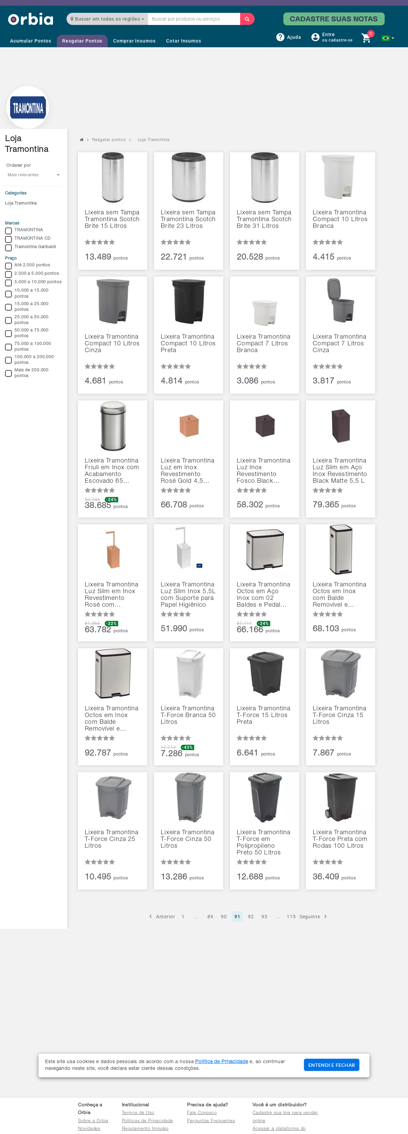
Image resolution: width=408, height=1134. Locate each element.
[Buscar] (247, 19)
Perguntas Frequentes (211, 1121)
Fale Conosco (202, 1113)
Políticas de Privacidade (147, 1121)
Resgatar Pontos (82, 41)
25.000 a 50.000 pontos (27, 320)
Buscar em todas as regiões (107, 19)
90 (224, 916)
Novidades (89, 1129)
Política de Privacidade (221, 1062)
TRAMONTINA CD (27, 239)
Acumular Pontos (30, 41)
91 (237, 916)
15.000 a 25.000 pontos (27, 307)
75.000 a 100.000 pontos (28, 347)
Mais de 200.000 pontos (27, 373)
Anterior (161, 916)
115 (291, 916)
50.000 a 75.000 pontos (27, 333)
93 (264, 916)
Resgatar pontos (109, 140)
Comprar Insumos (134, 41)
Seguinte (314, 916)
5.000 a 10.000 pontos (33, 283)
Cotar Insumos (183, 41)
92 (251, 916)
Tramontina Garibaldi (30, 247)
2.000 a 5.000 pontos (32, 274)
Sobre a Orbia (93, 1121)
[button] (388, 38)
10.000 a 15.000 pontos (27, 293)
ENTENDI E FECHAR (331, 1065)
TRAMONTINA (24, 231)
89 (210, 916)
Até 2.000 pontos (27, 266)
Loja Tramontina (21, 204)
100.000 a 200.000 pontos (29, 360)
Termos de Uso (138, 1113)
